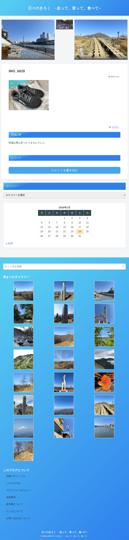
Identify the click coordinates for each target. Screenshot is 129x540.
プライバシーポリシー (18, 490)
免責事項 (11, 497)
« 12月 (9, 243)
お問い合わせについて (18, 518)
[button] (123, 266)
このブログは (13, 483)
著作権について (14, 504)
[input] (64, 267)
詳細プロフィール (15, 476)
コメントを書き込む (64, 170)
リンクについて (14, 511)
